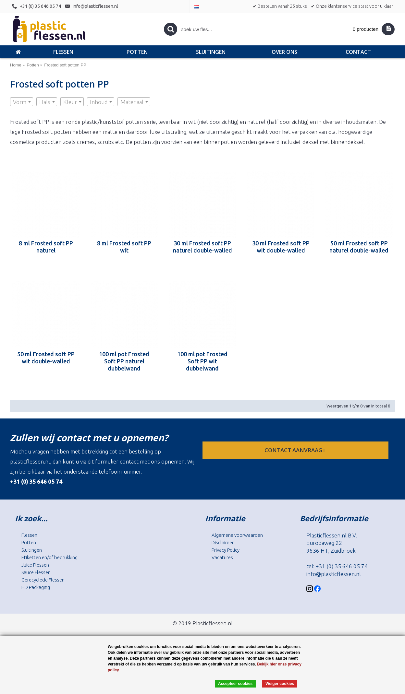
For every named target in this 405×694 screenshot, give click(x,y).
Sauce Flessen (36, 572)
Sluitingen (31, 550)
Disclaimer (223, 542)
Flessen (29, 535)
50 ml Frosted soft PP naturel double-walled (358, 246)
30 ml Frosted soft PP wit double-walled (281, 246)
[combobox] (21, 101)
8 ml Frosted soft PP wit (124, 246)
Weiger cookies (279, 683)
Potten (28, 542)
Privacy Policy (225, 550)
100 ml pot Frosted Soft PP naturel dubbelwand (124, 361)
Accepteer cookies (235, 683)
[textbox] (21, 102)
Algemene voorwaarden (237, 535)
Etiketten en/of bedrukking (49, 557)
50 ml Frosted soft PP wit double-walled (46, 357)
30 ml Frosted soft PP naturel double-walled (202, 246)
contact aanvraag (295, 450)
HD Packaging (35, 587)
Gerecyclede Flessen (43, 579)
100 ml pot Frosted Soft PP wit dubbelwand (202, 361)
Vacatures (222, 557)
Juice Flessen (35, 565)
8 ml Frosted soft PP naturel (46, 246)
